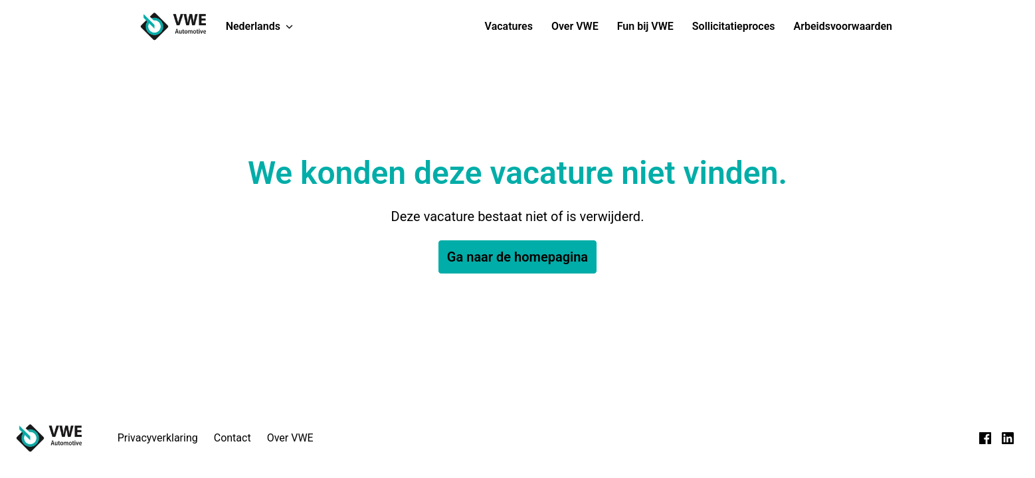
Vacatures (509, 26)
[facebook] (985, 438)
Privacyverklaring (158, 438)
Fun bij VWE (645, 26)
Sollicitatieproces (733, 26)
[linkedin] (1007, 438)
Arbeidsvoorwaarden (843, 26)
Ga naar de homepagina (517, 257)
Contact (232, 438)
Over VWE (575, 26)
